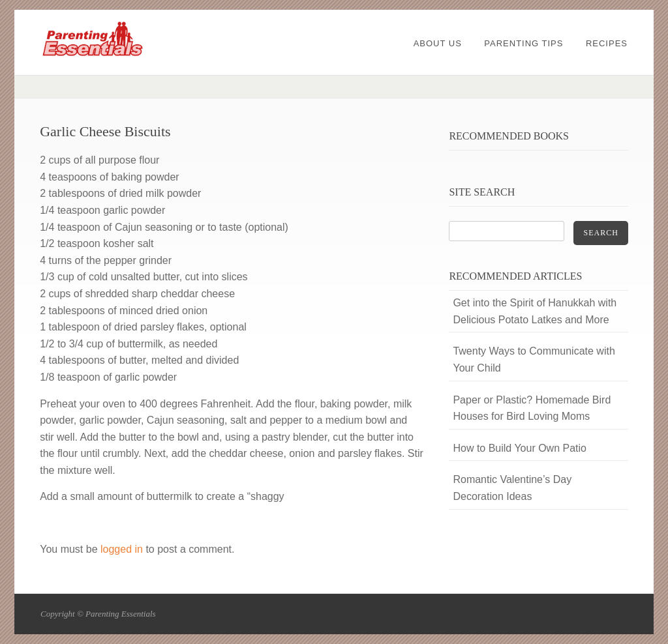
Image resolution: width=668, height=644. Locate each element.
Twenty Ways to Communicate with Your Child (534, 359)
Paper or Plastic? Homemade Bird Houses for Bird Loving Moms (532, 408)
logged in (121, 549)
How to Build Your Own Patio (519, 448)
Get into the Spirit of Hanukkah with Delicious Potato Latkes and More (534, 311)
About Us (438, 43)
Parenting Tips (523, 43)
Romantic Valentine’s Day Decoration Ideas (512, 488)
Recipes (607, 43)
